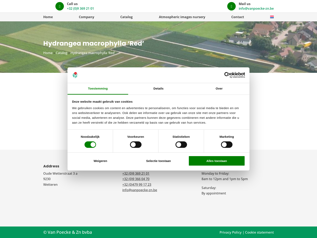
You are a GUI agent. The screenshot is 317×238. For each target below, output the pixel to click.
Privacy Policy (231, 232)
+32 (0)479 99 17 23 (136, 184)
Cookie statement (259, 232)
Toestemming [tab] (98, 88)
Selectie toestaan (158, 161)
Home (48, 17)
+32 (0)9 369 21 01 (183, 8)
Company (86, 17)
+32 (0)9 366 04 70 (135, 179)
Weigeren (100, 161)
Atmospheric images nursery (182, 17)
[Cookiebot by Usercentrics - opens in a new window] (227, 75)
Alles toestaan (216, 161)
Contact (237, 17)
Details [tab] (158, 88)
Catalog (126, 17)
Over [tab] (219, 88)
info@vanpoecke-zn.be (256, 8)
